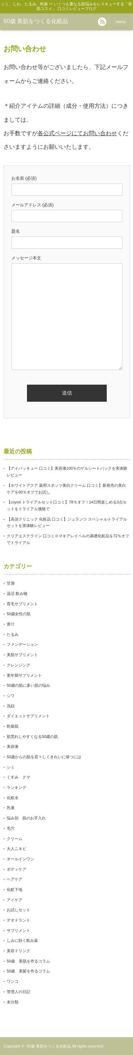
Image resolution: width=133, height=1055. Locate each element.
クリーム (14, 839)
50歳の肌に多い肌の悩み (28, 685)
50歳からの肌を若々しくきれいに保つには (44, 757)
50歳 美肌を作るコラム (28, 961)
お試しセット (18, 910)
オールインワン (20, 859)
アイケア (14, 900)
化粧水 (12, 798)
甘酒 (11, 583)
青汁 (11, 624)
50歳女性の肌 (19, 614)
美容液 (12, 746)
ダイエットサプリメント (28, 716)
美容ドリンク (18, 951)
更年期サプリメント (24, 675)
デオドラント (18, 920)
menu (121, 22)
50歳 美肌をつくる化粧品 (36, 21)
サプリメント (18, 930)
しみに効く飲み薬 (22, 940)
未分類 (12, 1002)
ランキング (16, 787)
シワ (11, 695)
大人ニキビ (16, 848)
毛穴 (11, 828)
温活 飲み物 (17, 593)
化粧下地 (14, 889)
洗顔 (11, 706)
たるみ (12, 634)
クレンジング (18, 665)
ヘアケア (14, 879)
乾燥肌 (12, 726)
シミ (11, 767)
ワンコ (12, 981)
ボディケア (16, 869)
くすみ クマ (18, 777)
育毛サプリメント (22, 604)
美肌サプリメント (22, 655)
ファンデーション (22, 644)
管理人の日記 (18, 992)
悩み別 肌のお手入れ (26, 818)
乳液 (11, 808)
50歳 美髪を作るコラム (28, 971)
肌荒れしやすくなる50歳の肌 (32, 736)
